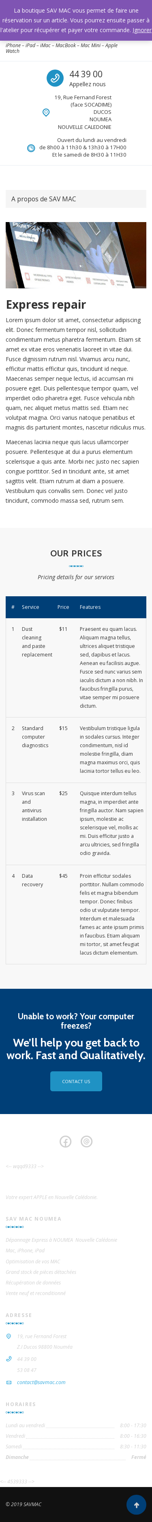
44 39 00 (86, 74)
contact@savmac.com (41, 1382)
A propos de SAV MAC (43, 198)
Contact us (76, 1081)
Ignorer (142, 30)
